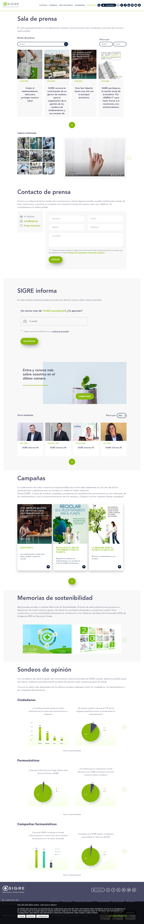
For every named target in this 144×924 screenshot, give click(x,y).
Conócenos (43, 5)
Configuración (42, 916)
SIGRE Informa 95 (30, 448)
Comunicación (91, 5)
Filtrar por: (104, 40)
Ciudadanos (53, 5)
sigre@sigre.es (31, 221)
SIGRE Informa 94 (58, 448)
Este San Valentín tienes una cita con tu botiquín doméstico (84, 93)
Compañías (108, 5)
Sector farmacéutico (66, 5)
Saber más (85, 396)
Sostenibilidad (80, 5)
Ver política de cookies (118, 916)
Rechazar (30, 916)
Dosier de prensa (32, 226)
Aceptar (21, 916)
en (118, 5)
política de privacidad (60, 331)
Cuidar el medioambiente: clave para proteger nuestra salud (30, 94)
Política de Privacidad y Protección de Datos (86, 253)
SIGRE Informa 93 (86, 448)
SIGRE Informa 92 (114, 448)
